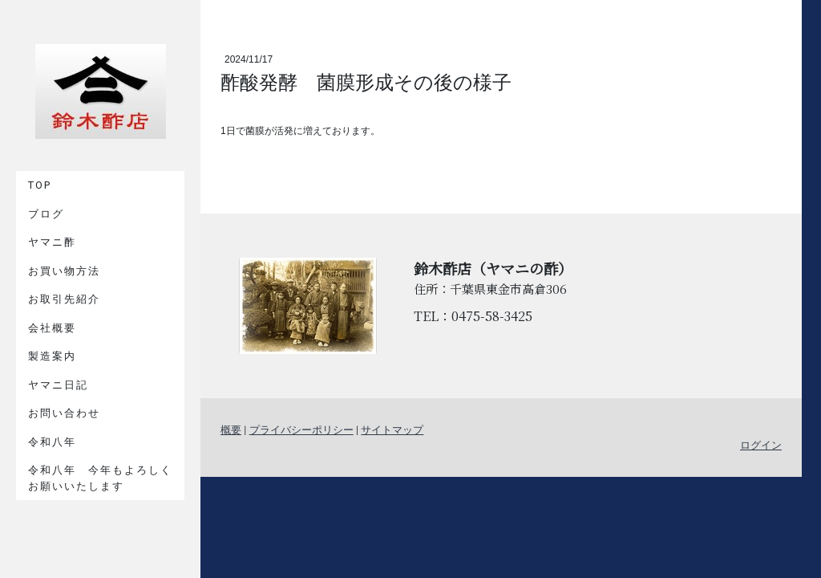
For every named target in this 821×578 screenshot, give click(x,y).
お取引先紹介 (64, 299)
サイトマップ (392, 430)
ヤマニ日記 (58, 385)
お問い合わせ (64, 413)
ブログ (46, 214)
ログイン (761, 445)
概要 (230, 430)
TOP (39, 185)
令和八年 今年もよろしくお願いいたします (100, 478)
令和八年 (52, 442)
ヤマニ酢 (52, 242)
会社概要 (52, 328)
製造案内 (52, 356)
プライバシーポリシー (301, 430)
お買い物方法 (64, 271)
